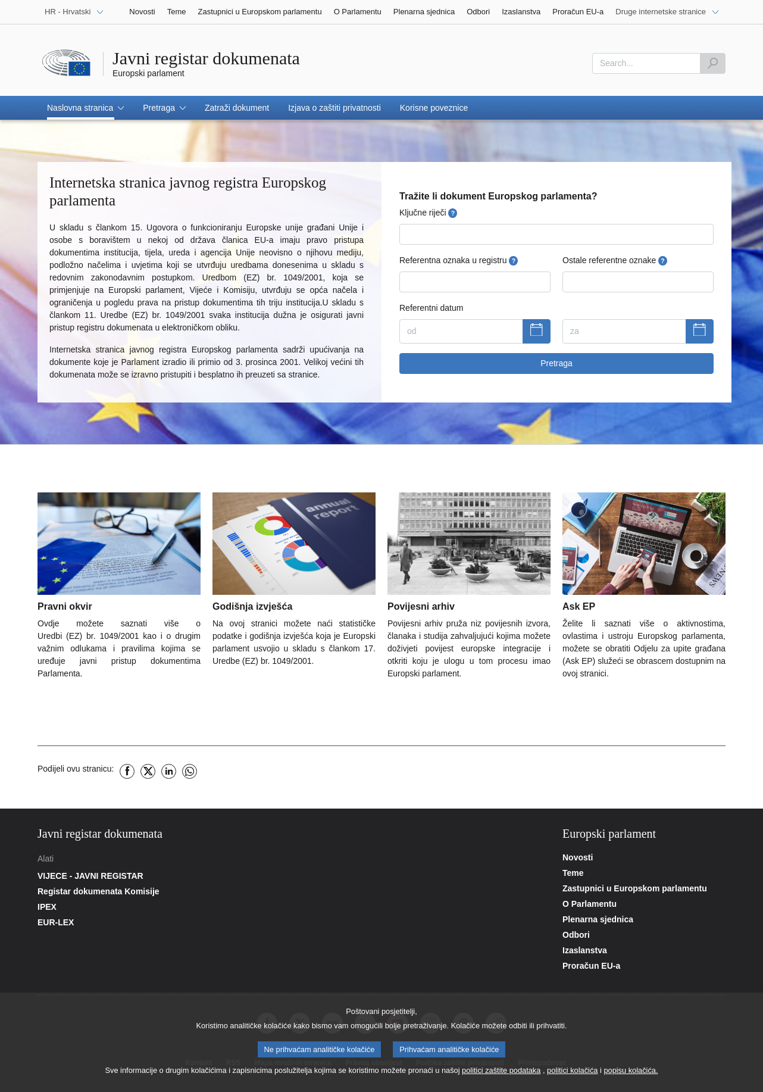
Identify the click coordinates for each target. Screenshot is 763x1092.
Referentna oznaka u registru (458, 260)
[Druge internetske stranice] (667, 12)
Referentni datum (431, 308)
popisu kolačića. (630, 1073)
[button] (85, 108)
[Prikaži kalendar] (537, 331)
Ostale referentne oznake (614, 260)
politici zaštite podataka (501, 1073)
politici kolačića (572, 1073)
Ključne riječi (428, 213)
